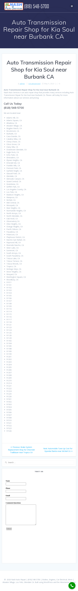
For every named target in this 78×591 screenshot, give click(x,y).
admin (22, 83)
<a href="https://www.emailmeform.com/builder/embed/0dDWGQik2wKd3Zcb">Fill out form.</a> (39, 518)
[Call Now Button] (71, 585)
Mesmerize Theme (68, 582)
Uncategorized (34, 83)
